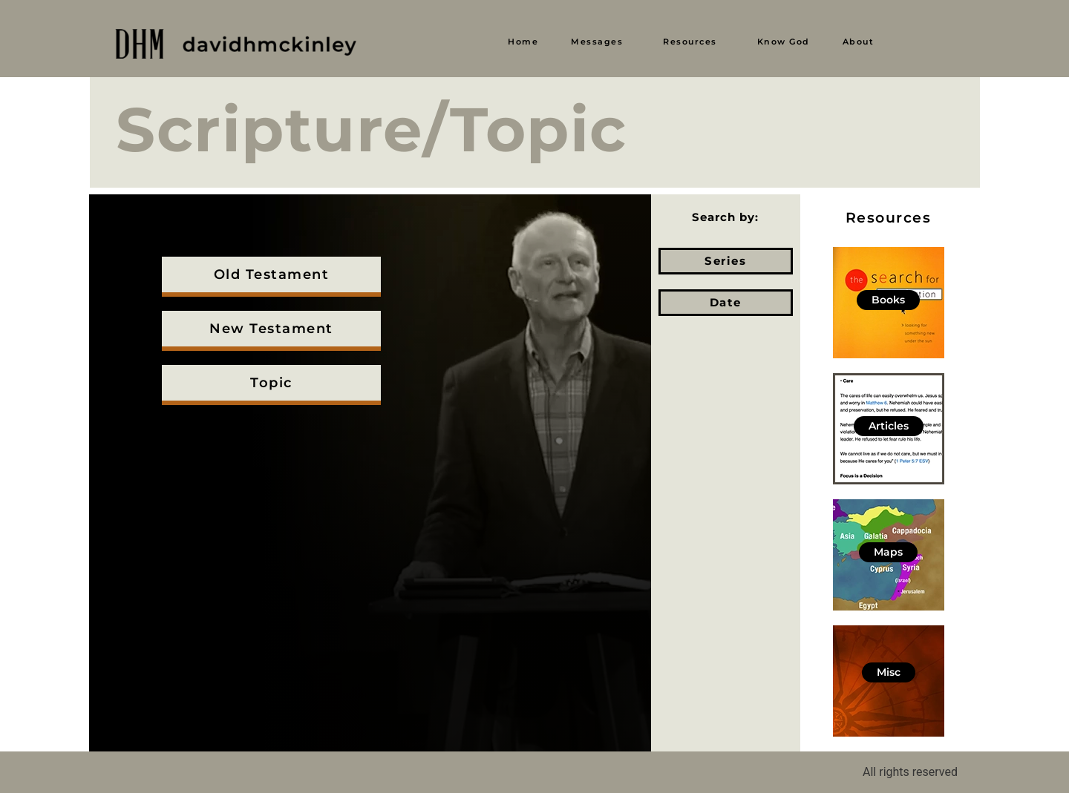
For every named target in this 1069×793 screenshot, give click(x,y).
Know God (783, 41)
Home (523, 41)
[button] (600, 42)
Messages (597, 41)
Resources (690, 41)
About (859, 41)
